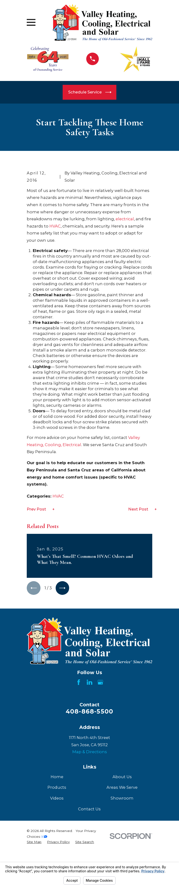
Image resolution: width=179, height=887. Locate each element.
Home (57, 835)
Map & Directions (89, 810)
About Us (122, 835)
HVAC (55, 284)
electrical (125, 277)
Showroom (122, 857)
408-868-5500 (89, 770)
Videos (57, 857)
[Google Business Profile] (100, 741)
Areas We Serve (122, 846)
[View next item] (63, 647)
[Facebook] (78, 741)
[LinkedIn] (89, 741)
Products (56, 846)
